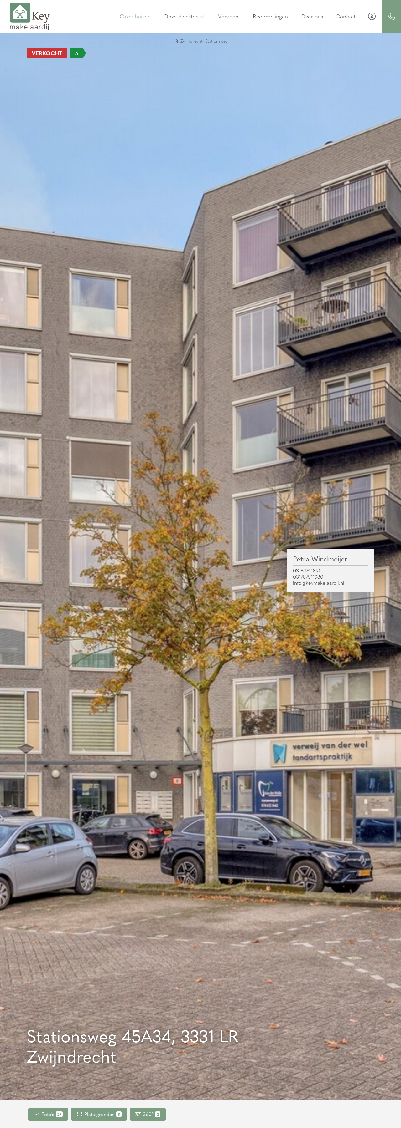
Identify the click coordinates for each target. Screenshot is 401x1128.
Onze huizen (135, 16)
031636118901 (308, 570)
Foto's (48, 1114)
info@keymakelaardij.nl (318, 583)
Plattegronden (99, 1114)
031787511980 (308, 577)
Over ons (311, 16)
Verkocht (229, 16)
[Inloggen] (372, 16)
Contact (346, 16)
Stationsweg (216, 41)
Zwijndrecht (191, 41)
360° (147, 1114)
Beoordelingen (270, 16)
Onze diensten (184, 16)
